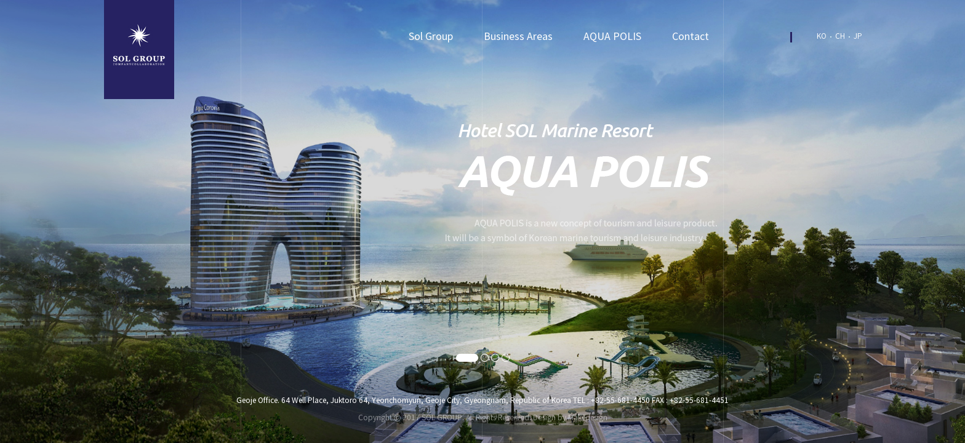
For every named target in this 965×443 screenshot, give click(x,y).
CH (840, 37)
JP (858, 37)
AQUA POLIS (612, 36)
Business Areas (518, 36)
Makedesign (587, 418)
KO (822, 37)
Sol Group (431, 36)
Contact (690, 36)
